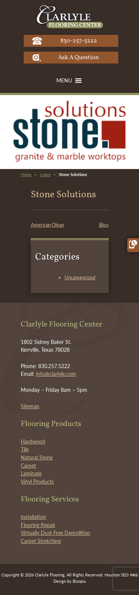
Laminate (31, 473)
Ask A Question (78, 57)
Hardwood (33, 441)
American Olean (47, 225)
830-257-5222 (78, 41)
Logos (45, 174)
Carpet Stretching (41, 541)
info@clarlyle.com (56, 374)
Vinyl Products (37, 481)
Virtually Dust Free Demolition (55, 533)
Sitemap (30, 406)
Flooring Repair (38, 525)
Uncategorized (79, 277)
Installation (33, 517)
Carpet (28, 465)
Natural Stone (37, 457)
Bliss (104, 225)
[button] (64, 80)
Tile (25, 449)
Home (26, 174)
